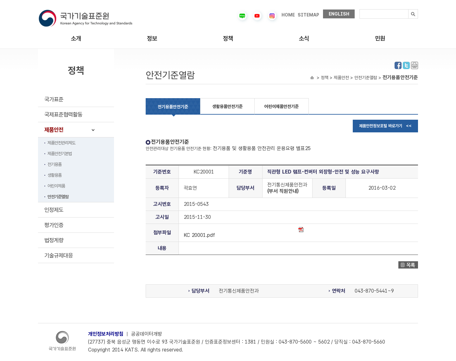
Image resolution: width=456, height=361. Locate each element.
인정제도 (53, 209)
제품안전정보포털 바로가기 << (385, 126)
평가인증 (53, 225)
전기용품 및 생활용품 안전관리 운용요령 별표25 (262, 148)
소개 (76, 38)
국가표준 (53, 99)
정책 (228, 38)
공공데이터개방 (146, 334)
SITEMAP (308, 14)
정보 (152, 38)
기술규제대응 (58, 255)
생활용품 (54, 175)
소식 (304, 38)
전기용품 (54, 164)
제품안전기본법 (60, 153)
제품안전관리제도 (61, 142)
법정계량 (53, 240)
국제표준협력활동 (63, 114)
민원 (380, 38)
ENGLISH (339, 13)
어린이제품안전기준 (281, 106)
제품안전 (53, 129)
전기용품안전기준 (173, 106)
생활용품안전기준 (227, 106)
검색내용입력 (359, 9)
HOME (288, 14)
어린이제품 (56, 185)
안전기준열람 (58, 196)
